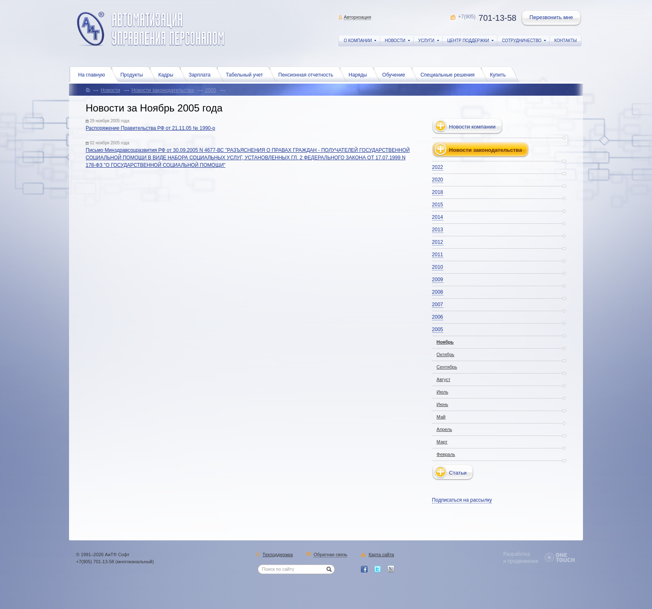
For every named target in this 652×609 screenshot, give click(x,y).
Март (442, 441)
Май (441, 416)
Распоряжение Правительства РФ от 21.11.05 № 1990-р (150, 128)
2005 (210, 90)
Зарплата (202, 74)
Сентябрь (447, 366)
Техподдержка (277, 555)
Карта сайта (381, 555)
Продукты (133, 74)
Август (443, 379)
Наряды (359, 74)
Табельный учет (246, 74)
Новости (110, 90)
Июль (442, 391)
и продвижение (521, 561)
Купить (500, 74)
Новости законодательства (162, 90)
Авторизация (357, 17)
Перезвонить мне (551, 18)
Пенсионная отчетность (307, 74)
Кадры (168, 74)
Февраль (446, 454)
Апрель (444, 429)
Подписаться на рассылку (462, 500)
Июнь (442, 404)
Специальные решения (449, 74)
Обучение (395, 74)
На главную (93, 74)
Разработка (517, 554)
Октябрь (445, 354)
